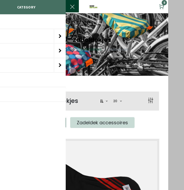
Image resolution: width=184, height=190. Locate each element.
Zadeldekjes (91, 49)
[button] (104, 101)
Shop (70, 49)
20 (116, 101)
